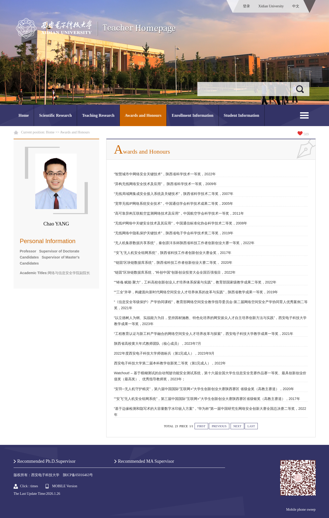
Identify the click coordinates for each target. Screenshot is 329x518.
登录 (246, 6)
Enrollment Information (192, 115)
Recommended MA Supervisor (146, 461)
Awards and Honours (143, 115)
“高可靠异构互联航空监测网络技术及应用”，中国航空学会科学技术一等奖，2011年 (179, 213)
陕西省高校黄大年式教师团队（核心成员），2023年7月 (157, 343)
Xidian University (271, 6)
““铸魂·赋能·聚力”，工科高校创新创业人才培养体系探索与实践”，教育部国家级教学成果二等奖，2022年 (195, 282)
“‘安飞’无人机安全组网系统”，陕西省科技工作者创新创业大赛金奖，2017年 (173, 253)
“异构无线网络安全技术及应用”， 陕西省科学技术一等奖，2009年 (165, 184)
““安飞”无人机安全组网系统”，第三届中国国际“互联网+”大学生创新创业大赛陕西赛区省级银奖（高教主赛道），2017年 (207, 399)
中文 (295, 6)
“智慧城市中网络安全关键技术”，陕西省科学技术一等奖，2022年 (165, 174)
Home (24, 115)
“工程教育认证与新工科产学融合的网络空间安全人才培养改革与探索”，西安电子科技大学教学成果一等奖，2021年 (203, 334)
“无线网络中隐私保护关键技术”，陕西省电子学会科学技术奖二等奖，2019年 (173, 233)
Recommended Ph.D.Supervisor (46, 461)
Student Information (241, 115)
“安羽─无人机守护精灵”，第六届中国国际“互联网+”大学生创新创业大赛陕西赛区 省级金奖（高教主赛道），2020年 (204, 389)
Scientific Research (55, 115)
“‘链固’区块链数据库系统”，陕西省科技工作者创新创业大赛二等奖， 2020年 (173, 263)
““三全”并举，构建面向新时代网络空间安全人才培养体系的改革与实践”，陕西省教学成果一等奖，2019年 (196, 292)
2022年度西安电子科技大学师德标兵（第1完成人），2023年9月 (164, 353)
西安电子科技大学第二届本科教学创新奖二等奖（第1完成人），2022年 (170, 363)
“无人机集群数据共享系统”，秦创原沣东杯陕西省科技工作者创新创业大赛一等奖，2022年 (184, 243)
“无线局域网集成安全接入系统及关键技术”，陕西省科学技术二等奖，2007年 (173, 194)
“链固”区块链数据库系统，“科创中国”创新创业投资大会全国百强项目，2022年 (175, 272)
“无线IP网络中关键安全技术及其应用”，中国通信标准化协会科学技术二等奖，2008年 (180, 223)
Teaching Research (98, 115)
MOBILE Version (64, 486)
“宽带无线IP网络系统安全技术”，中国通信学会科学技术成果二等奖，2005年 (173, 204)
